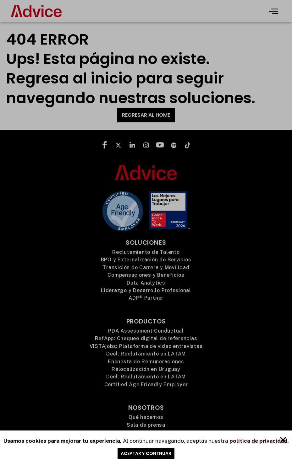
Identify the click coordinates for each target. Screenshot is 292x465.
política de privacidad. (259, 442)
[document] (146, 232)
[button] (283, 441)
